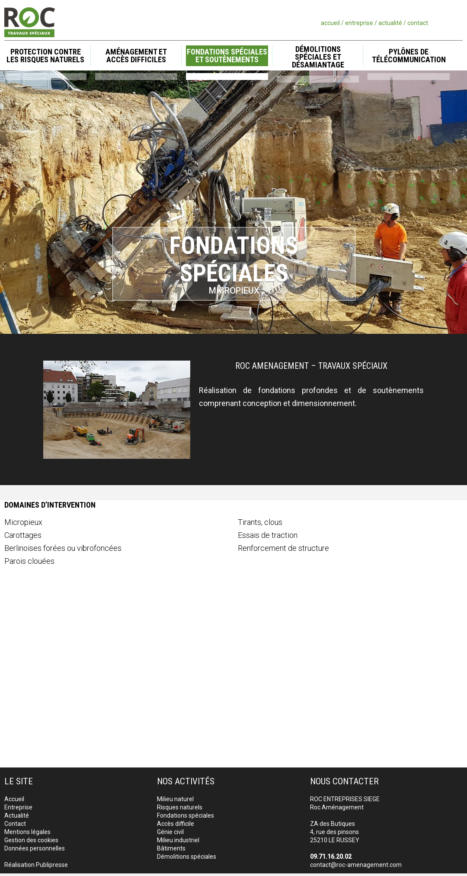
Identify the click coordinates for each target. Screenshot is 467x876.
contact (417, 22)
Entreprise (18, 807)
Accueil (14, 799)
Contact (15, 823)
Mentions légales (27, 831)
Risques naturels (179, 807)
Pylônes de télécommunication (409, 55)
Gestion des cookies (31, 840)
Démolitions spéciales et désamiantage (318, 57)
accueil (330, 22)
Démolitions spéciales (186, 856)
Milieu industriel (178, 840)
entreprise (359, 22)
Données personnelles (34, 848)
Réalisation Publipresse (36, 864)
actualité (390, 22)
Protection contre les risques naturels (45, 55)
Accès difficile (175, 823)
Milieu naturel (175, 799)
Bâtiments (171, 848)
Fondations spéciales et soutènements (227, 55)
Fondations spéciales (185, 815)
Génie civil (170, 831)
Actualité (16, 815)
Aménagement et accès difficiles (136, 55)
